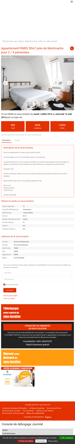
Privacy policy (53, 441)
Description (6, 140)
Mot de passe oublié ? (10, 296)
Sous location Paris (54, 408)
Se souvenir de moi (10, 284)
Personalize (41, 441)
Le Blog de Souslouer (37, 408)
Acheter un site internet (44, 411)
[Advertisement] (37, 19)
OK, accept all (66, 438)
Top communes (28, 411)
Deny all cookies (26, 441)
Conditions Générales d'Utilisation (14, 408)
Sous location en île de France (13, 413)
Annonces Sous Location (11, 411)
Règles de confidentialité (35, 413)
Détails (17, 140)
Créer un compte (8, 298)
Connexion (9, 290)
